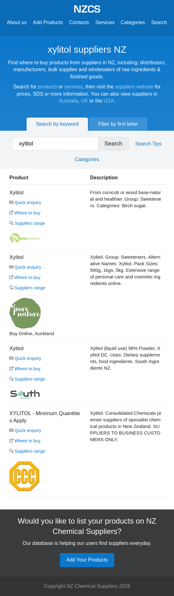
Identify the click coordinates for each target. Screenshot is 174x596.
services (73, 86)
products (47, 86)
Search (159, 22)
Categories (133, 22)
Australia (68, 100)
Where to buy (24, 212)
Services (104, 22)
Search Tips (148, 143)
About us (17, 22)
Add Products (48, 22)
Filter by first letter (118, 124)
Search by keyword (57, 124)
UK (84, 100)
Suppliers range (27, 223)
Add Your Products (87, 559)
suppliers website (134, 86)
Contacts (79, 22)
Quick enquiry (25, 202)
